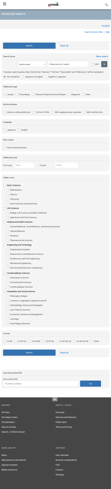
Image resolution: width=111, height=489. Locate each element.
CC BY (9, 341)
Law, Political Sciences (20, 309)
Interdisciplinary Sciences (21, 286)
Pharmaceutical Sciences (21, 240)
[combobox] (32, 64)
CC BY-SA (22, 341)
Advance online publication (18, 112)
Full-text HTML (42, 112)
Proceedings (24, 94)
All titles (5, 412)
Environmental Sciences (20, 282)
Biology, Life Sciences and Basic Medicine (28, 212)
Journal (10, 94)
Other (87, 94)
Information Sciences (19, 277)
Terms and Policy (64, 426)
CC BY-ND (36, 341)
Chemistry (14, 199)
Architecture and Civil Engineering (25, 258)
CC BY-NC (50, 341)
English (24, 129)
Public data (61, 422)
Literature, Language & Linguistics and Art (28, 300)
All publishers (8, 422)
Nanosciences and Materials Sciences (27, 254)
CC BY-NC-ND (82, 341)
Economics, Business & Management (26, 314)
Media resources (9, 469)
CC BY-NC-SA (65, 341)
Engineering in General (20, 249)
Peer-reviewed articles (17, 147)
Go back (105, 25)
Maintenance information (14, 459)
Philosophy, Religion (19, 296)
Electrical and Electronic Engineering (26, 267)
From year (7, 165)
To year (43, 165)
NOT (97, 64)
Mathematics (16, 189)
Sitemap (60, 474)
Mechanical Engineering (20, 263)
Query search (102, 56)
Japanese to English (34, 76)
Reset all (64, 45)
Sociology (14, 318)
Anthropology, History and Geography (26, 305)
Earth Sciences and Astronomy (23, 203)
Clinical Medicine (17, 231)
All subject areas (9, 417)
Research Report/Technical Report (50, 94)
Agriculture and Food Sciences (23, 217)
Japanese (11, 129)
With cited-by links (95, 112)
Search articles (9, 426)
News (4, 455)
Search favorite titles (94, 32)
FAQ (58, 464)
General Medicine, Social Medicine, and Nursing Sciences (35, 226)
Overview (60, 412)
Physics (13, 194)
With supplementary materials (68, 112)
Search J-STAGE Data (13, 431)
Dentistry (14, 235)
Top (55, 399)
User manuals (62, 455)
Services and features (66, 417)
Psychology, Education (20, 323)
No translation (13, 76)
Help (107, 32)
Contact (59, 469)
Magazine (75, 94)
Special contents (10, 464)
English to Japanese (57, 76)
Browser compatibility (66, 459)
